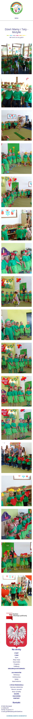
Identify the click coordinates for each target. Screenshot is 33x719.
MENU (16, 18)
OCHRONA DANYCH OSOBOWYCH (17, 716)
